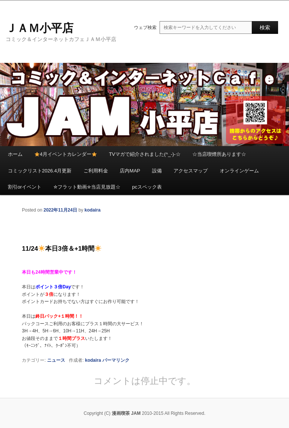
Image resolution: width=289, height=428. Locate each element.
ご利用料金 (96, 171)
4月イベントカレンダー (66, 154)
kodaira (92, 210)
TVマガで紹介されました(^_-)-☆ (144, 154)
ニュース (56, 360)
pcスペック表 (147, 187)
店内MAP (130, 171)
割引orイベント (25, 187)
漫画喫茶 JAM (126, 413)
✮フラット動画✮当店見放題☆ (86, 187)
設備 (157, 171)
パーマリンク (115, 360)
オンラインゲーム (239, 171)
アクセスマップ (190, 171)
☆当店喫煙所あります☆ (219, 154)
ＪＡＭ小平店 (39, 28)
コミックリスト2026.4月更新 (40, 171)
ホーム (15, 154)
